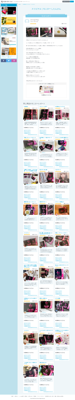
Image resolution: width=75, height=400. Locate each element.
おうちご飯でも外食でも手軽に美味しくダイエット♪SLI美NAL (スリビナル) (30, 266)
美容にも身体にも (43, 298)
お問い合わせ (30, 396)
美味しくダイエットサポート (61, 232)
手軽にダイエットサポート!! (30, 137)
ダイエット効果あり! (59, 201)
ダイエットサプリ (27, 130)
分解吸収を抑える (27, 133)
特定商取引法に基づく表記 (49, 396)
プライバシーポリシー (40, 396)
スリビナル (26, 330)
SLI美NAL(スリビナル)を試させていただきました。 (61, 331)
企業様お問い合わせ (66, 1)
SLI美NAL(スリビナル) (60, 106)
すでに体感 (57, 298)
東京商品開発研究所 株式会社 (32, 134)
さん (27, 120)
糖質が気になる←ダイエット (30, 201)
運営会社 (26, 396)
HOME (12, 396)
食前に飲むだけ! (43, 362)
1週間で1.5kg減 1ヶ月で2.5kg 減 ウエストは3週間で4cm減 (30, 170)
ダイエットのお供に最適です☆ (61, 137)
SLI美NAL (26, 106)
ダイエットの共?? (43, 106)
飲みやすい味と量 (43, 169)
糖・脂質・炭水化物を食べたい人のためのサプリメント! (46, 233)
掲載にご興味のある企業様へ (59, 396)
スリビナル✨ (27, 232)
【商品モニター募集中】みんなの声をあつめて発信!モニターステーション (7, 1)
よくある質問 (21, 396)
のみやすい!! (58, 169)
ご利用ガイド (16, 396)
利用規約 (34, 396)
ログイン (71, 1)
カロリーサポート (27, 131)
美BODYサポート (43, 201)
